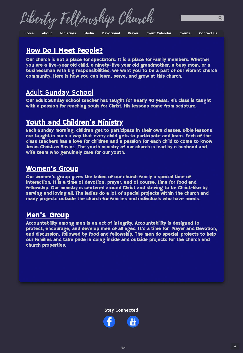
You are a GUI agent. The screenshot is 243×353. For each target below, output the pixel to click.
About (47, 33)
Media (89, 33)
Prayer (133, 33)
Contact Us (208, 33)
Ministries (68, 33)
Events (185, 33)
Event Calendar (159, 33)
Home (29, 33)
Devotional (111, 33)
